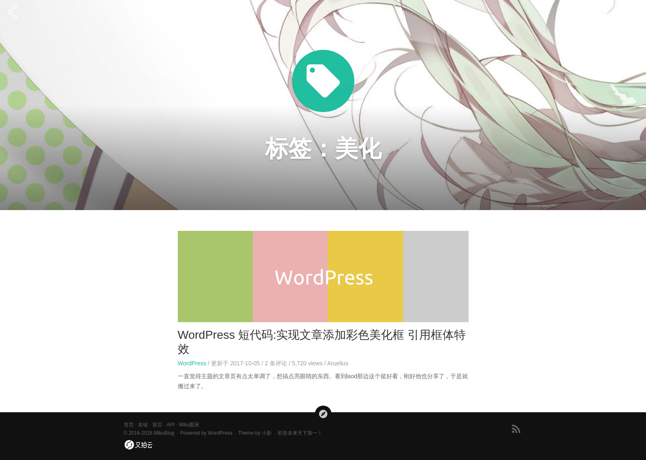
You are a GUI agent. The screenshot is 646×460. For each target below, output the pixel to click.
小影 (267, 433)
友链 (143, 425)
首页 (129, 425)
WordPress (192, 363)
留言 (157, 425)
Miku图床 (189, 425)
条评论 (276, 363)
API (170, 425)
